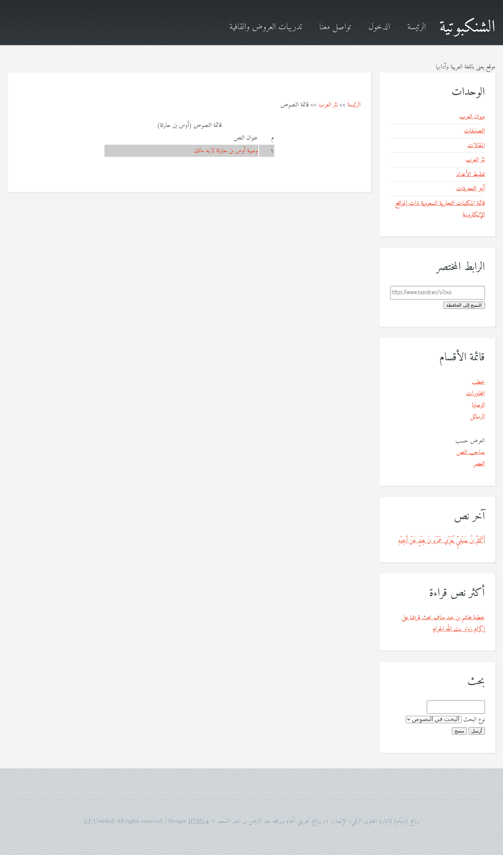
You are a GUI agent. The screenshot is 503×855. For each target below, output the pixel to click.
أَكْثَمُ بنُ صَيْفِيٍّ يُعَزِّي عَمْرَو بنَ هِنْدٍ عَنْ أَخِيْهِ (441, 540)
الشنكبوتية (467, 27)
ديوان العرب (472, 116)
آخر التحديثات (470, 188)
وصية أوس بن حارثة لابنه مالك (226, 150)
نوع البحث (474, 719)
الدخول (379, 27)
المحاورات (475, 393)
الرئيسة (416, 27)
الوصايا (478, 405)
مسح (459, 731)
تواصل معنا (335, 27)
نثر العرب (328, 104)
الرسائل (477, 416)
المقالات (476, 145)
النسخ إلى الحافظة (464, 305)
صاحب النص (470, 452)
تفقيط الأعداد (470, 174)
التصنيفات (474, 131)
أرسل (476, 731)
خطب (478, 382)
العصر (479, 463)
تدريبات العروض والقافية (265, 27)
